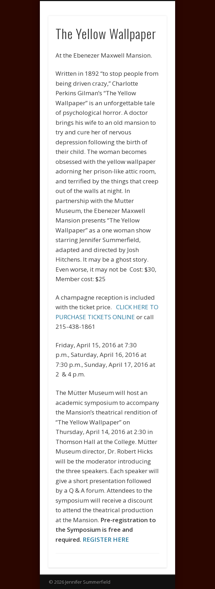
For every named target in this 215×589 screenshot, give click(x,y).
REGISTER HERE (106, 539)
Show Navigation (149, 63)
